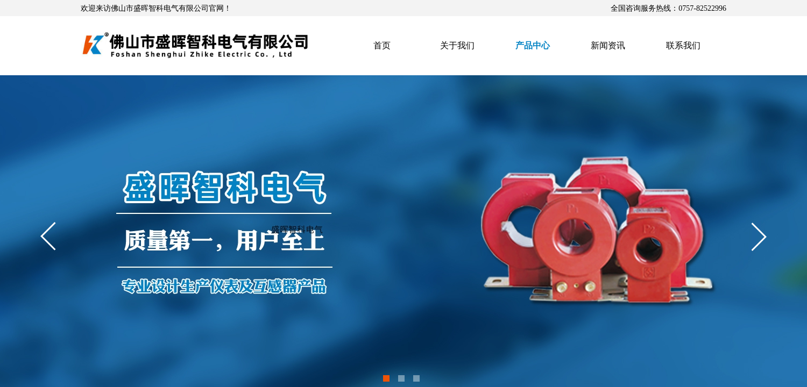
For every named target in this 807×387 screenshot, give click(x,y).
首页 (382, 45)
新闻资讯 (608, 45)
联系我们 (683, 45)
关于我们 (457, 45)
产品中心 (532, 45)
